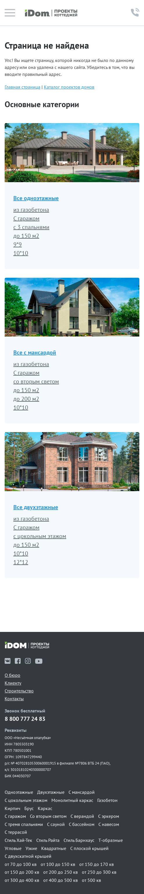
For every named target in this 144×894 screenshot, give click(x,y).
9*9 (17, 244)
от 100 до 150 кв (58, 864)
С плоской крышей (89, 848)
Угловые (13, 848)
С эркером (108, 816)
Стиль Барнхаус (79, 840)
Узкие (31, 848)
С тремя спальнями (24, 824)
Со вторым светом (48, 816)
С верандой (82, 816)
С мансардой (82, 792)
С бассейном (81, 824)
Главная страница (22, 87)
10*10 (20, 253)
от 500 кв (91, 880)
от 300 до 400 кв (22, 880)
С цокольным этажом (26, 800)
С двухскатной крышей (28, 856)
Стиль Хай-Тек (18, 840)
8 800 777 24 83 (25, 719)
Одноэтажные (19, 792)
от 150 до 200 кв (22, 872)
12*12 (20, 562)
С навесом (108, 824)
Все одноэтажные (36, 198)
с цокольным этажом (39, 536)
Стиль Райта (48, 840)
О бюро (12, 675)
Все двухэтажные (35, 507)
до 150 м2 (26, 236)
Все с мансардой (34, 352)
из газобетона (31, 210)
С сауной (56, 824)
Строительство (19, 691)
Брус (29, 808)
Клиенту (13, 683)
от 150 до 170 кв (96, 864)
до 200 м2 (26, 399)
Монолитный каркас (72, 800)
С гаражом (26, 218)
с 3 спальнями (31, 227)
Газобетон (107, 800)
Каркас (45, 808)
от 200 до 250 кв (60, 872)
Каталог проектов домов (69, 87)
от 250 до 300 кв (99, 872)
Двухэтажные (50, 792)
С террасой (16, 832)
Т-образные (110, 840)
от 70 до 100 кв (21, 864)
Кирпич (12, 808)
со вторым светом (36, 381)
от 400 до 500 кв (60, 880)
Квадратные (53, 848)
